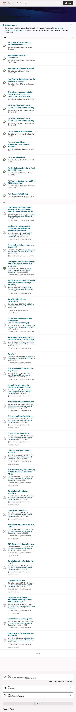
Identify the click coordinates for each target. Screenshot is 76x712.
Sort (9, 694)
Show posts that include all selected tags (60, 681)
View (9, 687)
